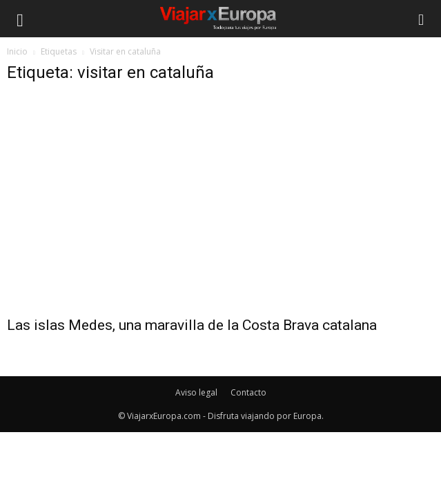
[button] (421, 18)
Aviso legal (196, 392)
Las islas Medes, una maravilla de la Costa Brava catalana (192, 325)
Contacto (248, 392)
